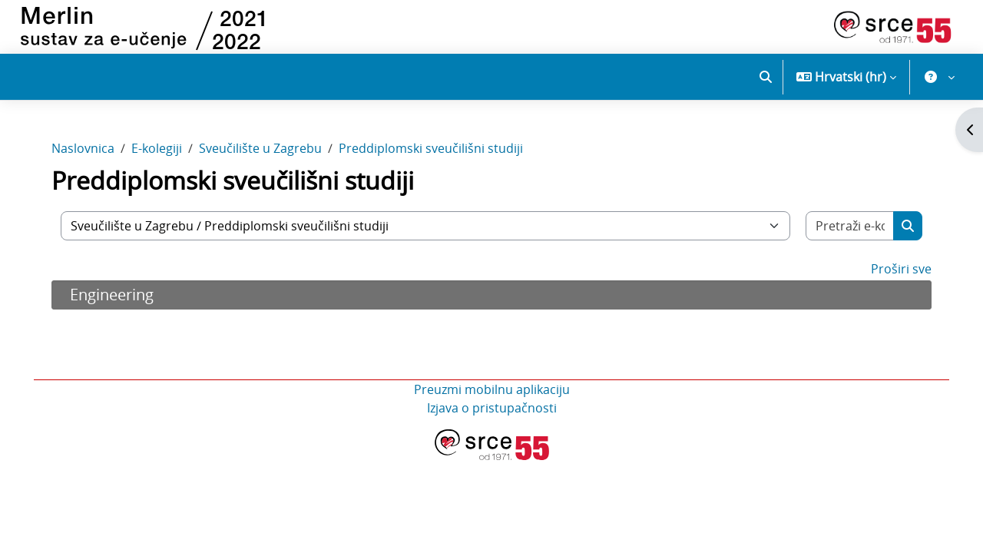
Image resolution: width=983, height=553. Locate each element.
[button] (765, 77)
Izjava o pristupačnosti (492, 411)
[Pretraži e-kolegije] (847, 229)
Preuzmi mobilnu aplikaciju (492, 393)
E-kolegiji (159, 152)
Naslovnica (86, 152)
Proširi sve (898, 272)
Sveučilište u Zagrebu (263, 152)
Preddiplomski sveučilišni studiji (434, 152)
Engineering (115, 298)
